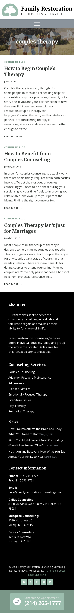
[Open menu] (37, 23)
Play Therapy (17, 406)
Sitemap (51, 570)
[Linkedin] (50, 582)
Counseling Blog (14, 62)
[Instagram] (43, 582)
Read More (13, 136)
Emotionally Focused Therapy (27, 394)
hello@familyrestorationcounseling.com (34, 492)
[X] (30, 582)
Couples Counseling (21, 372)
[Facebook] (24, 582)
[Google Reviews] (37, 582)
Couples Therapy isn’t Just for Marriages (34, 228)
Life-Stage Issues (19, 400)
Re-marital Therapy (21, 411)
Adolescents (16, 383)
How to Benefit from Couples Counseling (27, 157)
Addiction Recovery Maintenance (29, 377)
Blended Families (19, 389)
